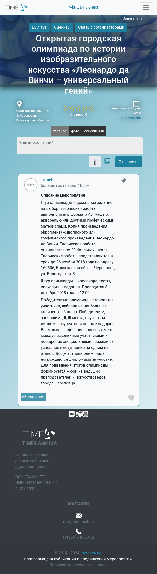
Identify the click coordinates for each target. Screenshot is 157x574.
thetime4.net (91, 553)
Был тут (39, 27)
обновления (94, 131)
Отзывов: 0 (78, 114)
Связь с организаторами (101, 27)
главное (59, 131)
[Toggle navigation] (146, 7)
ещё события (131, 118)
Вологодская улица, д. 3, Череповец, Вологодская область (33, 115)
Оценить (62, 27)
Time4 (46, 179)
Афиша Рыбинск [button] (84, 7)
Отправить (128, 161)
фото (75, 131)
